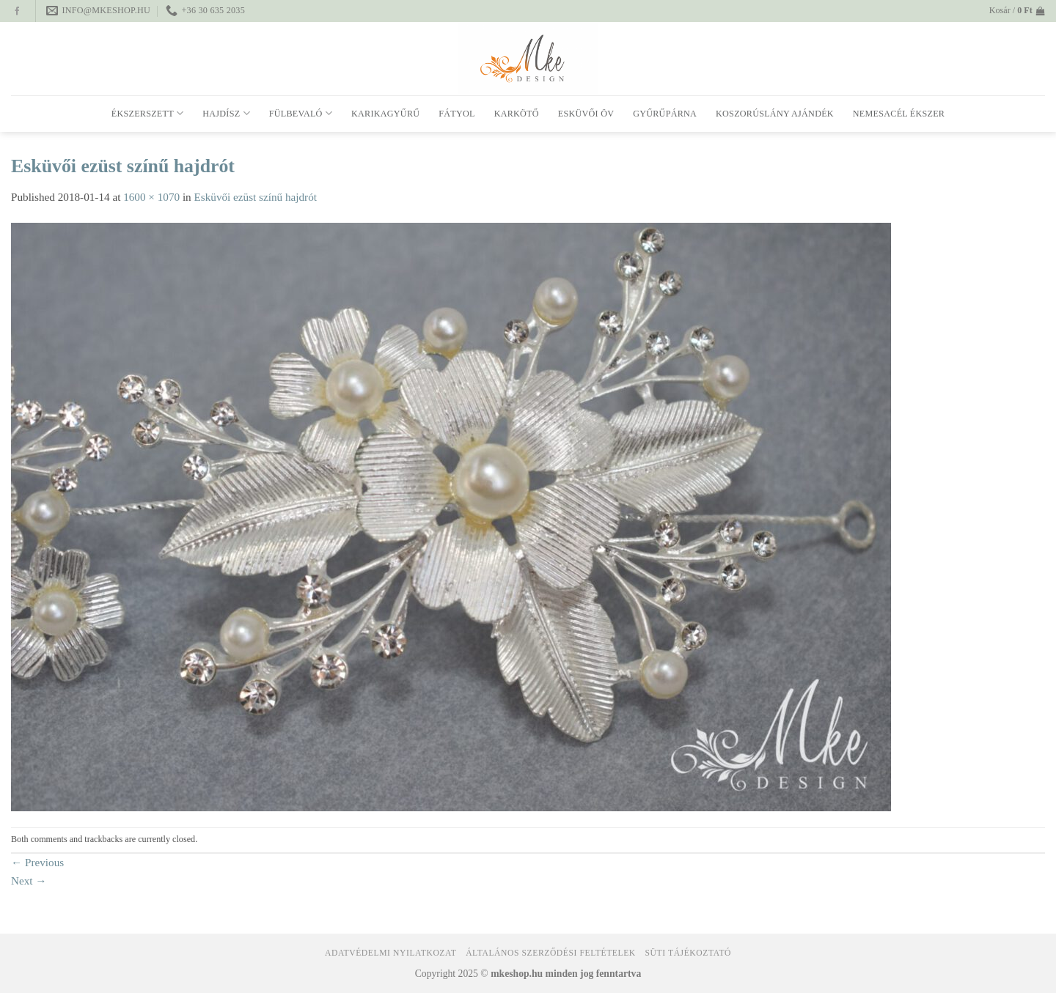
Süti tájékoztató (688, 953)
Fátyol (456, 113)
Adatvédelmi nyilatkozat (390, 953)
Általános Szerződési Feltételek (551, 953)
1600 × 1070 (151, 197)
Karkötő (516, 113)
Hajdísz (225, 113)
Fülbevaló (300, 113)
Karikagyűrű (385, 113)
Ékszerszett (147, 113)
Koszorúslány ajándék (775, 113)
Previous (37, 862)
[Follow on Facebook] (17, 11)
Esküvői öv (586, 113)
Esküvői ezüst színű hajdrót (255, 197)
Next (29, 880)
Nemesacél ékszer (899, 113)
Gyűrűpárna (665, 113)
